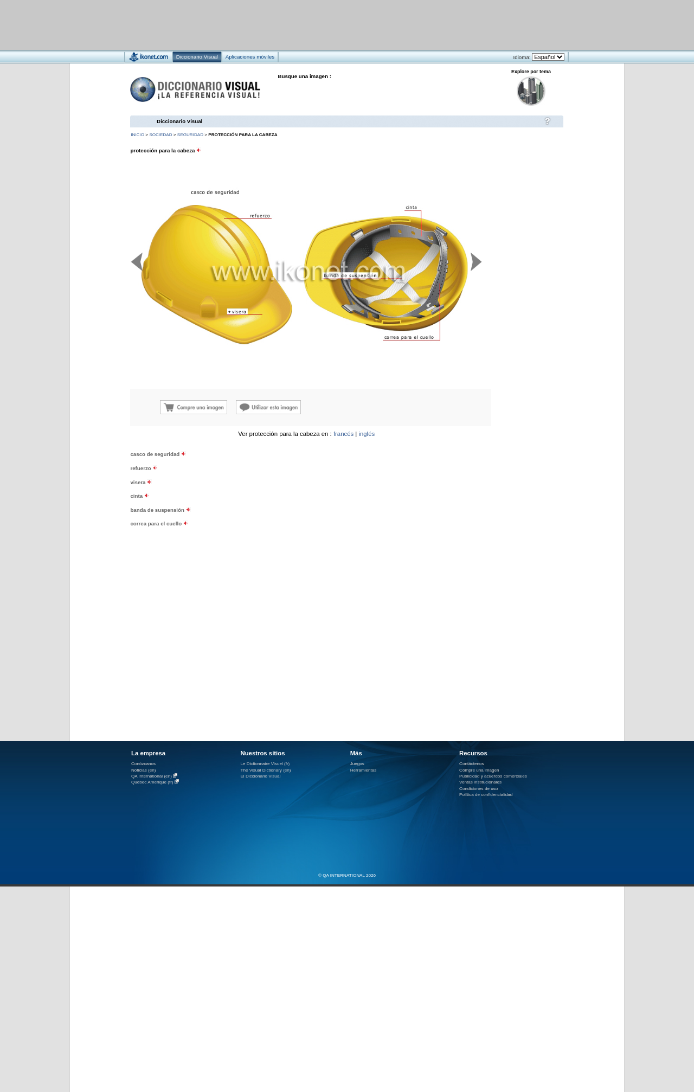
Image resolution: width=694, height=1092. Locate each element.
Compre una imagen (479, 770)
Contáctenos (471, 763)
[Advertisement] (315, 24)
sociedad (160, 134)
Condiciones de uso (478, 788)
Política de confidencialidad (485, 794)
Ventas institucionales (480, 782)
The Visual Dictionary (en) (265, 770)
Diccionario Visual (179, 121)
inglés (366, 434)
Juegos (357, 763)
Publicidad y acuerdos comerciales (493, 776)
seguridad (190, 134)
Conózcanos (143, 763)
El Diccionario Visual (260, 776)
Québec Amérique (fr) (152, 782)
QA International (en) (151, 776)
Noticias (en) (143, 770)
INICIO (137, 134)
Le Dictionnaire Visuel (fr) (265, 763)
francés (343, 434)
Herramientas (363, 770)
